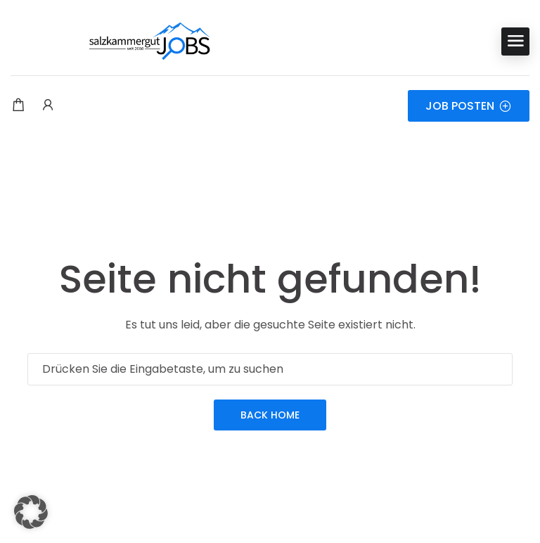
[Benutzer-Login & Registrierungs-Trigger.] (48, 106)
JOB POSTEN (468, 106)
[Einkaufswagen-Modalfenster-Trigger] (18, 106)
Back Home (270, 415)
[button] (31, 512)
